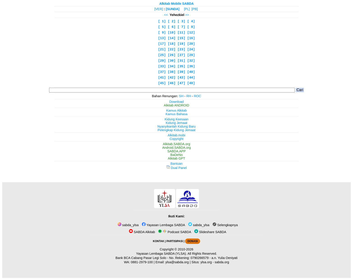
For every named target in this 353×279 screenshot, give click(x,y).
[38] (172, 72)
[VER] (158, 9)
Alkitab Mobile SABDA (176, 3)
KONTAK (158, 241)
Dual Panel (176, 168)
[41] (162, 77)
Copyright (176, 139)
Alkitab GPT (176, 158)
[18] (172, 44)
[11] (181, 32)
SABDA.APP (176, 151)
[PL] (187, 9)
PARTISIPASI (174, 241)
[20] (191, 44)
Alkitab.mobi (176, 135)
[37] (162, 72)
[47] (181, 83)
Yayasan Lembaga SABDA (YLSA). (161, 253)
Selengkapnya (225, 225)
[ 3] (181, 21)
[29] (162, 61)
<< (166, 15)
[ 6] (172, 27)
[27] (181, 55)
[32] (191, 61)
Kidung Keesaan (176, 119)
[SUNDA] (172, 9)
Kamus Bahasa (176, 114)
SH (181, 96)
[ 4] (191, 21)
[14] (172, 38)
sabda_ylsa (128, 225)
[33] (162, 66)
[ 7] (181, 27)
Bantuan (176, 163)
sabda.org (222, 262)
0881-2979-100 (142, 262)
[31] (181, 61)
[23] (181, 49)
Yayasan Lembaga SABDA (163, 225)
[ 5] (162, 27)
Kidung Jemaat (176, 123)
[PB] (195, 9)
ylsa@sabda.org (177, 262)
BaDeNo (176, 155)
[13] (162, 38)
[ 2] (172, 21)
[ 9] (162, 32)
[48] (191, 83)
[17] (162, 44)
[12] (191, 32)
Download (176, 102)
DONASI (192, 241)
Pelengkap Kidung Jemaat (176, 130)
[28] (191, 55)
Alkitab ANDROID (176, 105)
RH (188, 96)
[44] (191, 77)
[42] (172, 77)
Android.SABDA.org (176, 147)
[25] (162, 55)
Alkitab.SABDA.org (176, 144)
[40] (191, 72)
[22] (172, 49)
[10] (172, 32)
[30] (172, 61)
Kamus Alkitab (176, 110)
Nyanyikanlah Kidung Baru (176, 126)
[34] (172, 66)
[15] (181, 38)
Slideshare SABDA (210, 232)
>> (187, 15)
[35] (181, 66)
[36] (191, 66)
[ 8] (191, 27)
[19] (181, 44)
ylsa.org (206, 262)
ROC (197, 96)
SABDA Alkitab (142, 232)
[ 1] (162, 21)
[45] (162, 83)
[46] (172, 83)
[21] (162, 49)
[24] (191, 49)
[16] (191, 38)
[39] (181, 72)
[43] (181, 77)
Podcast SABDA (174, 232)
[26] (172, 55)
